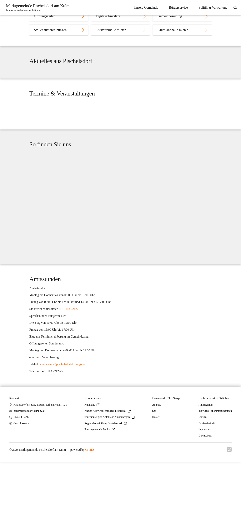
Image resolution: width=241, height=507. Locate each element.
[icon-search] (234, 8)
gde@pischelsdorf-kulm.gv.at (28, 456)
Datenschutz (205, 481)
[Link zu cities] (229, 496)
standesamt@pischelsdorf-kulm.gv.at (62, 405)
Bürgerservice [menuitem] (176, 7)
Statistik (202, 462)
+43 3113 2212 (21, 462)
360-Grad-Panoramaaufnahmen (215, 456)
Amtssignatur (205, 450)
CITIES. (90, 495)
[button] (21, 469)
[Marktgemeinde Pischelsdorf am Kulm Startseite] (37, 7)
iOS (154, 456)
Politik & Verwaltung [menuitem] (211, 7)
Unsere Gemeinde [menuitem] (144, 7)
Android (156, 450)
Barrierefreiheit (206, 468)
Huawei (156, 462)
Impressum (204, 474)
